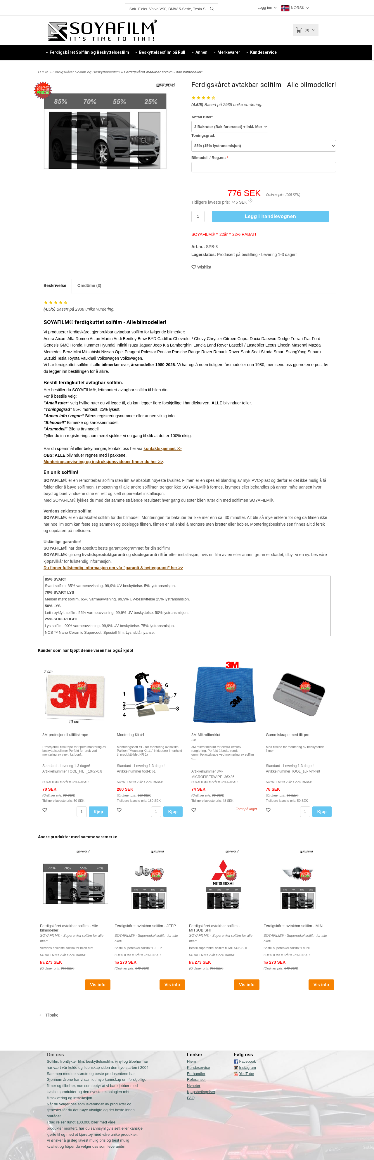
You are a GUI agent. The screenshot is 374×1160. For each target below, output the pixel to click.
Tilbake (48, 1015)
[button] (250, 200)
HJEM (43, 72)
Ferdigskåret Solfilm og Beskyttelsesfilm (87, 72)
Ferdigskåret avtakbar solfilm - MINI (293, 926)
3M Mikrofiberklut (205, 735)
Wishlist (201, 267)
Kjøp (98, 811)
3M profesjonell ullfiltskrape (65, 735)
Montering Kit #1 (131, 735)
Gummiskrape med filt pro (287, 735)
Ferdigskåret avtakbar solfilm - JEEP (145, 926)
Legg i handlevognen (270, 216)
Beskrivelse (55, 285)
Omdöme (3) (89, 285)
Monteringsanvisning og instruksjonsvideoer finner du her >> (103, 461)
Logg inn (265, 7)
